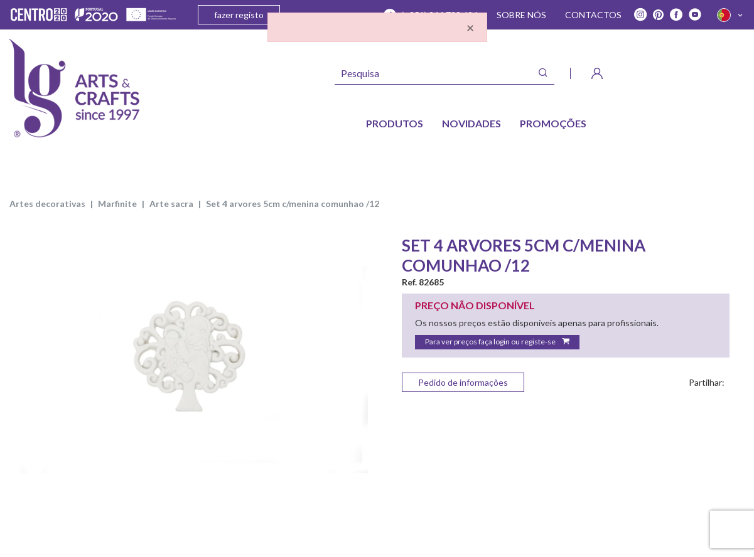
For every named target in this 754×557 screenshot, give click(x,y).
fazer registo (239, 14)
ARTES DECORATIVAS (47, 203)
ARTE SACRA (171, 203)
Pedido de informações (463, 382)
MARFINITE (117, 203)
